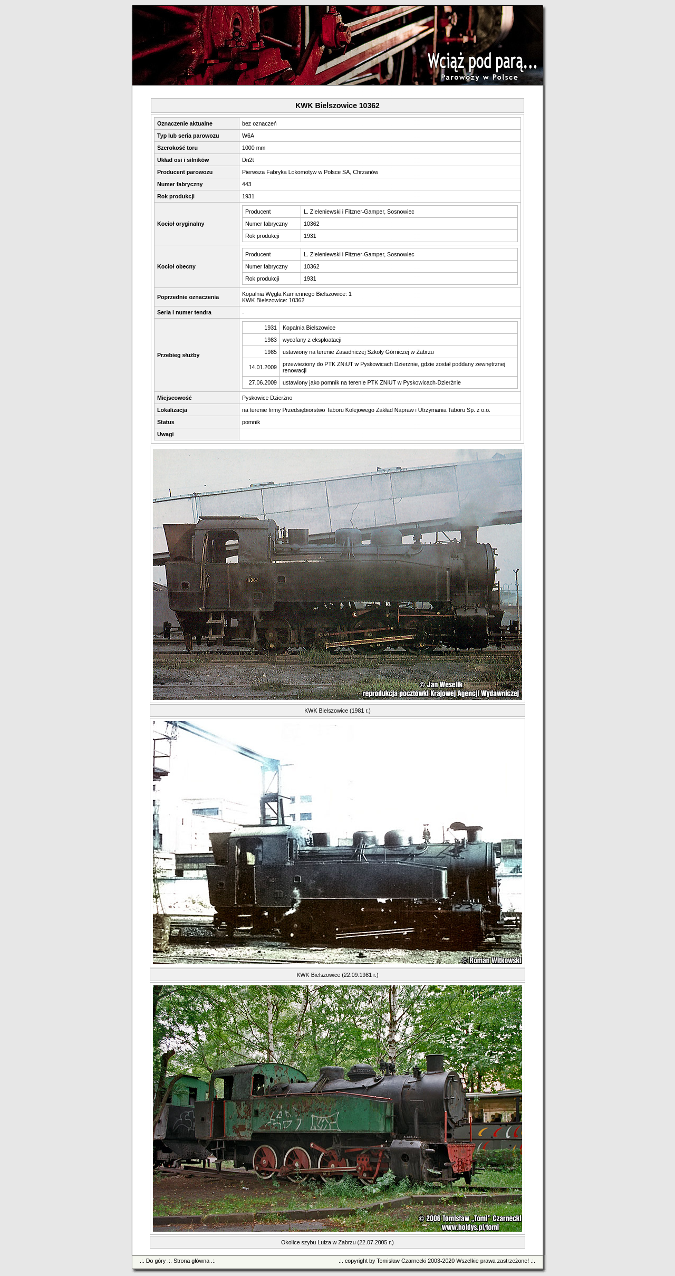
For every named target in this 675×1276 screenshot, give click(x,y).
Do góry (156, 1261)
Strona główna (191, 1261)
